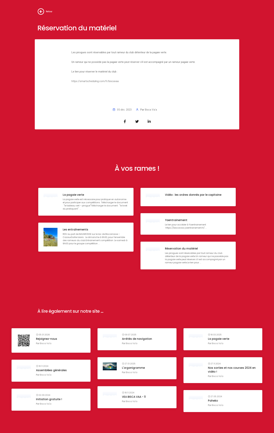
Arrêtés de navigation (137, 339)
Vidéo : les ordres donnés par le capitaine (193, 195)
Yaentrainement (176, 220)
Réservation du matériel (181, 248)
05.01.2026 (43, 334)
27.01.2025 (128, 363)
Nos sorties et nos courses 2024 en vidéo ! (232, 369)
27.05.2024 (215, 396)
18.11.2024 (42, 366)
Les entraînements (75, 229)
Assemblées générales (51, 370)
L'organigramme (133, 368)
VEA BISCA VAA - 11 (134, 397)
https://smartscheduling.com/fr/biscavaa (95, 81)
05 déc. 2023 (124, 109)
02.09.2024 (43, 395)
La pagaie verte (73, 195)
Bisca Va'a (151, 109)
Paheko (213, 400)
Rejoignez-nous (46, 339)
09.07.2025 (129, 334)
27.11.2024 (214, 363)
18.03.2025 (215, 334)
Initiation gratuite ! (49, 399)
